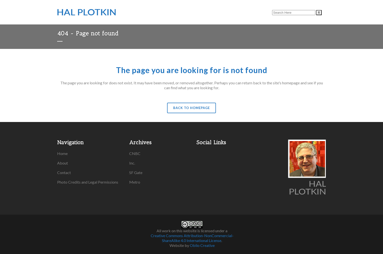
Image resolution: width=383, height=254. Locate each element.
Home (62, 153)
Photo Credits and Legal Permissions (87, 182)
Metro (134, 182)
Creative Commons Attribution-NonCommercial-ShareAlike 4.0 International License (192, 238)
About (62, 163)
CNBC (134, 153)
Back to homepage (191, 108)
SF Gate (135, 172)
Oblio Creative (202, 245)
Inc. (132, 163)
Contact (64, 172)
